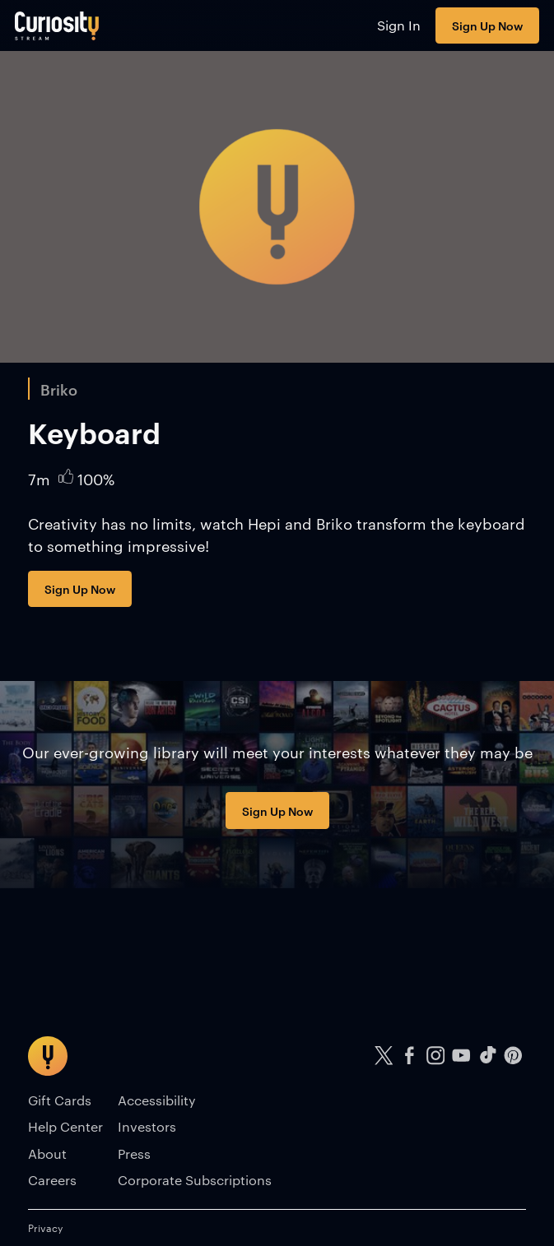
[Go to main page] (57, 25)
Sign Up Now (487, 25)
